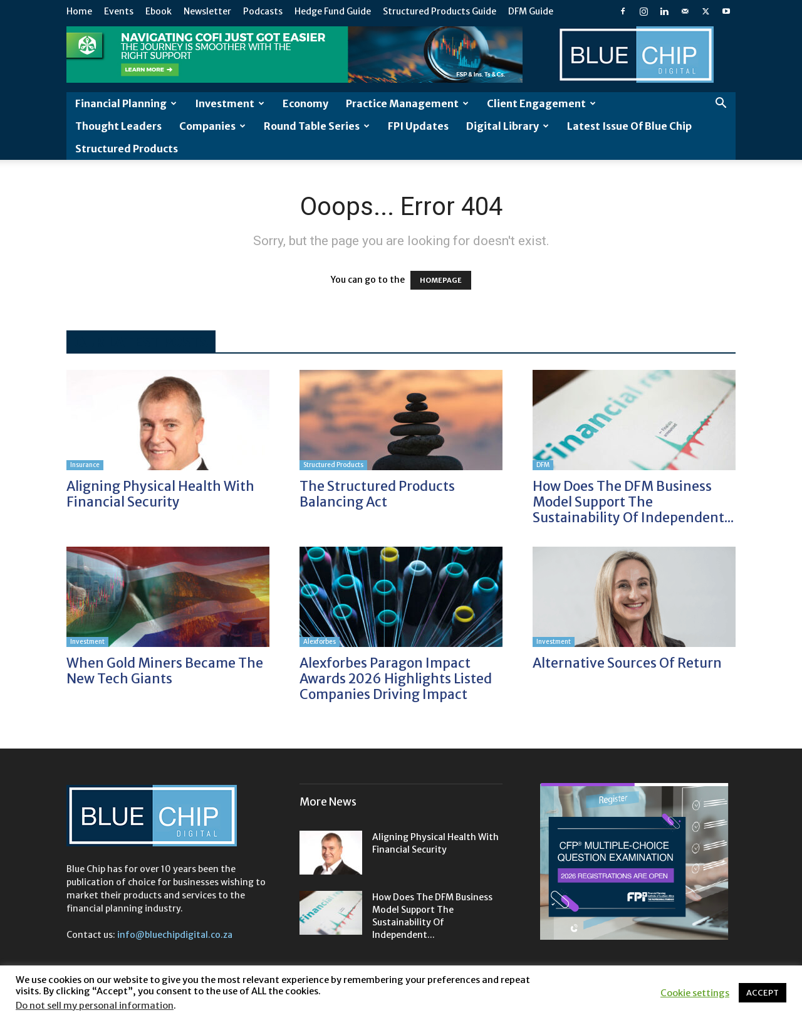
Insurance (85, 465)
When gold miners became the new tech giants (164, 671)
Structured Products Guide (439, 11)
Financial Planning (126, 103)
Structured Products (126, 148)
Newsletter (207, 11)
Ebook (158, 11)
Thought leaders (118, 126)
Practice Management (407, 103)
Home (79, 11)
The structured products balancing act (377, 494)
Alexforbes (319, 642)
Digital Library (507, 126)
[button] (721, 104)
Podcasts (263, 11)
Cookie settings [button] (694, 993)
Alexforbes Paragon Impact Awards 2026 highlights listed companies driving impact (395, 679)
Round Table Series (317, 126)
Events (118, 11)
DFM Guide (530, 11)
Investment (229, 103)
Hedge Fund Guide (332, 11)
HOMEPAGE (441, 280)
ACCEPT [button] (762, 992)
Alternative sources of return (627, 663)
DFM (542, 465)
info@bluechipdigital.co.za (174, 934)
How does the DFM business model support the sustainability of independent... (633, 502)
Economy (305, 103)
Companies (212, 126)
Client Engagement (541, 103)
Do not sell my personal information (95, 1005)
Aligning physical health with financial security (160, 494)
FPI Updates (418, 126)
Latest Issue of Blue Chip (629, 126)
